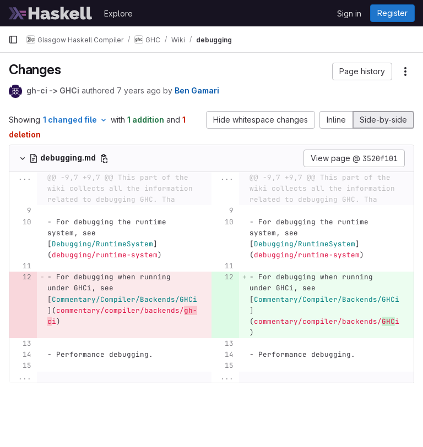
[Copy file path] (104, 158)
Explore (118, 13)
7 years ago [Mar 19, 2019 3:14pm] (139, 90)
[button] (362, 71)
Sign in (349, 13)
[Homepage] (50, 13)
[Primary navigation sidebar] (13, 39)
